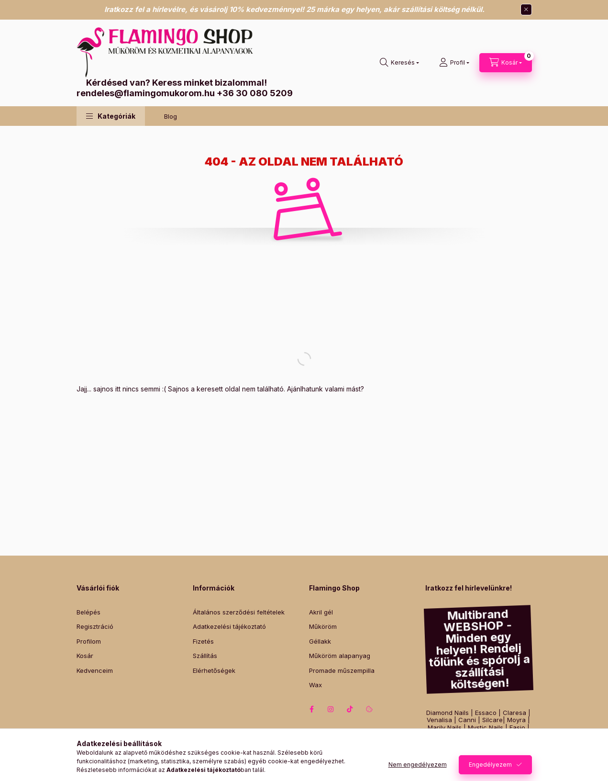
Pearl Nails (455, 735)
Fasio (517, 727)
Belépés (88, 612)
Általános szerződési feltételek (239, 612)
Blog (170, 116)
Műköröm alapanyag (339, 655)
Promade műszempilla (342, 670)
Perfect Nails (499, 742)
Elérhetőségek (214, 670)
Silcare (492, 720)
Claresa (514, 712)
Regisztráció (95, 626)
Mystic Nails (485, 727)
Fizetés (203, 641)
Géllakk (320, 641)
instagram (331, 709)
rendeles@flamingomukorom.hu (146, 93)
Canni (467, 720)
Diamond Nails (447, 712)
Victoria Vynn (454, 742)
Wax (315, 685)
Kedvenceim (95, 670)
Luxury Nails (495, 735)
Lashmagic (453, 750)
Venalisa (439, 720)
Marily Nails (445, 727)
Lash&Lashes (495, 750)
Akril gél (321, 612)
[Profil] (454, 62)
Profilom (89, 641)
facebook (311, 709)
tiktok (350, 709)
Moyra (516, 720)
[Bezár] (526, 9)
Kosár (85, 655)
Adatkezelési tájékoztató (229, 626)
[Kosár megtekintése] (505, 62)
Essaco (486, 712)
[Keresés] (399, 62)
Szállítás (205, 655)
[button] (111, 116)
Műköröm (323, 626)
